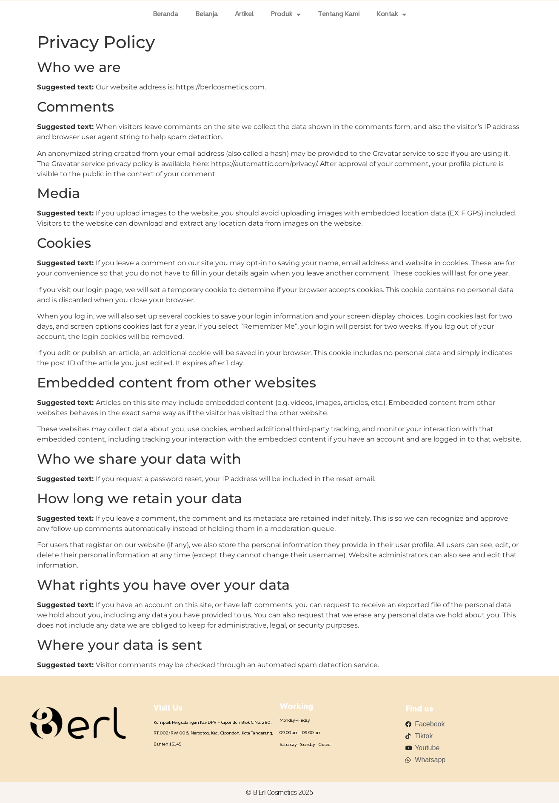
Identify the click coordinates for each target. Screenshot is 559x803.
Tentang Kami (338, 14)
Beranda (165, 14)
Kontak (391, 14)
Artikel (244, 14)
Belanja (206, 14)
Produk (286, 14)
